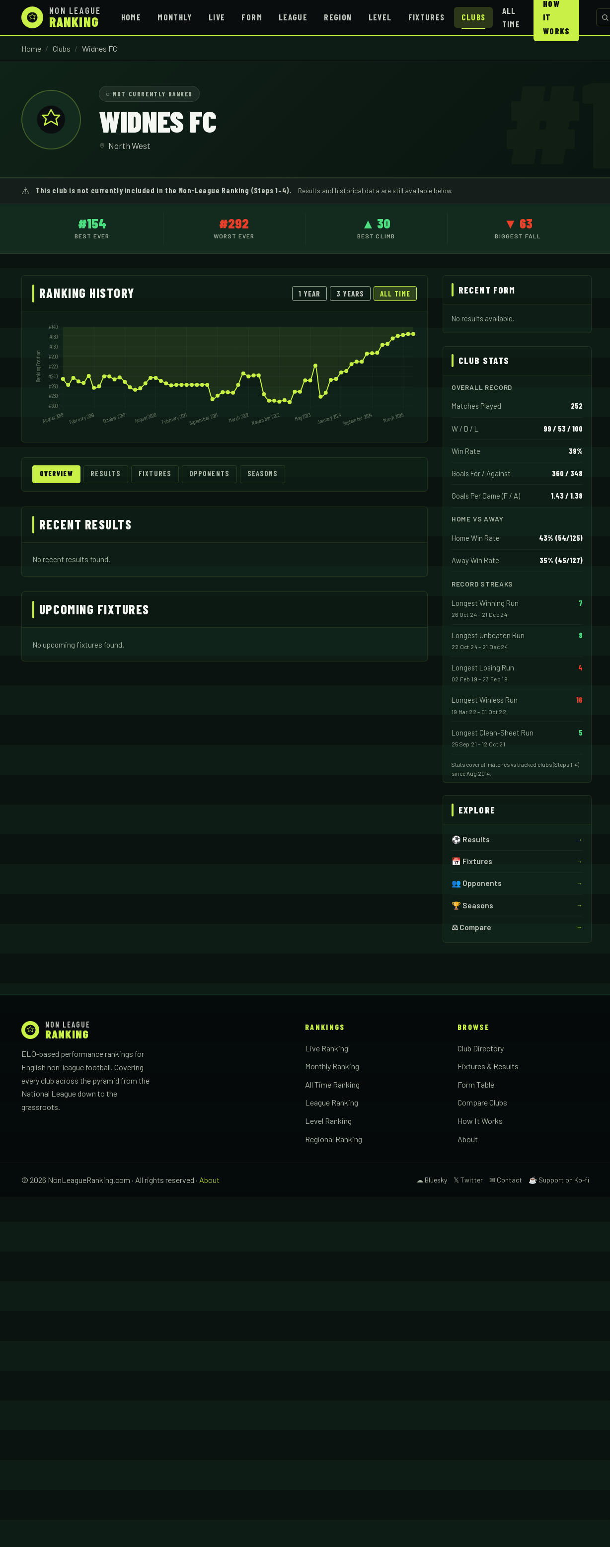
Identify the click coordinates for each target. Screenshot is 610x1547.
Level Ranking (328, 1120)
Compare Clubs (482, 1102)
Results (110, 474)
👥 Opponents (477, 883)
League (293, 17)
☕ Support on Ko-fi (559, 1180)
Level (380, 17)
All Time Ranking (332, 1084)
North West (129, 145)
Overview (58, 474)
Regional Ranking (333, 1139)
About (468, 1139)
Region (338, 17)
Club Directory (481, 1048)
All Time (511, 17)
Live (217, 17)
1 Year (309, 293)
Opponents (216, 474)
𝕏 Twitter (468, 1180)
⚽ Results (471, 839)
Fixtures (426, 17)
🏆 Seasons (472, 905)
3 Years (350, 293)
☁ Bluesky (431, 1180)
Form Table (476, 1084)
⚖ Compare (471, 927)
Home (131, 17)
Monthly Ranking (332, 1066)
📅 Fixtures (472, 861)
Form (251, 17)
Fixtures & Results (488, 1066)
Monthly (174, 17)
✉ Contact (505, 1180)
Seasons (271, 474)
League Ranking (331, 1102)
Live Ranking (326, 1048)
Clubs (473, 17)
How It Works (480, 1120)
